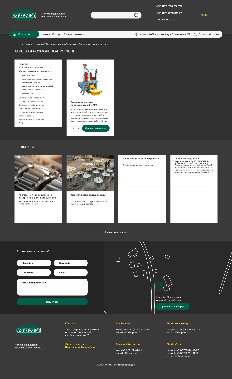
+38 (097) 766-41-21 (187, 353)
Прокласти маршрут (172, 306)
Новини (44, 34)
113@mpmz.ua (182, 356)
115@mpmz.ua (182, 332)
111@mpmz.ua (131, 353)
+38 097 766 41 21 (165, 19)
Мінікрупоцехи (28, 75)
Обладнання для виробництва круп (62, 44)
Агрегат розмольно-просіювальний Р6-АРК (84, 103)
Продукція (39, 44)
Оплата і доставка (76, 344)
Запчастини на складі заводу (88, 194)
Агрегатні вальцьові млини (31, 67)
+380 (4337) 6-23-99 (138, 329)
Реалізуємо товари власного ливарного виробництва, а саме (37, 196)
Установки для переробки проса (37, 79)
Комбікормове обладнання (31, 105)
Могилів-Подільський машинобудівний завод (54, 15)
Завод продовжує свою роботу (140, 158)
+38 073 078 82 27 (169, 13)
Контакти (78, 34)
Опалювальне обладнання (31, 98)
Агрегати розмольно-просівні (37, 86)
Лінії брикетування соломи (31, 101)
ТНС (21, 123)
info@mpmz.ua (132, 332)
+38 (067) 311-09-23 (131, 350)
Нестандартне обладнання (31, 119)
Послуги (55, 34)
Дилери (66, 34)
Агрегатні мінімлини (31, 82)
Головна (28, 44)
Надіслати (52, 301)
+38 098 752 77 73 (169, 6)
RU (202, 15)
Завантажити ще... (116, 232)
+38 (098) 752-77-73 (189, 329)
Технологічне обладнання (31, 108)
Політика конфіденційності (81, 347)
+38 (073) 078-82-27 (188, 350)
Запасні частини (26, 116)
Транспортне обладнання (31, 112)
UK (206, 15)
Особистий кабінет (209, 34)
